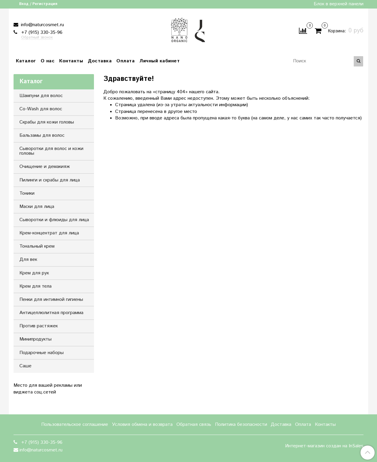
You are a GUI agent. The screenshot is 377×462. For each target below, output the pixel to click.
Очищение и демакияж (44, 166)
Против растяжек (38, 326)
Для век (28, 259)
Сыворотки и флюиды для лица (54, 219)
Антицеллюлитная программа (51, 312)
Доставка (100, 61)
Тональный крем (36, 246)
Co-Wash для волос (40, 109)
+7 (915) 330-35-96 (41, 32)
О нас (48, 61)
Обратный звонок (37, 38)
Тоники (26, 193)
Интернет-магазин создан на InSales (324, 446)
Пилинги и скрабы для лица (49, 180)
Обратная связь (193, 424)
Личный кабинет (159, 61)
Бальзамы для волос (42, 135)
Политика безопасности (241, 424)
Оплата (125, 61)
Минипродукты (35, 339)
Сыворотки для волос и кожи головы (51, 151)
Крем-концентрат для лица (49, 233)
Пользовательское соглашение (74, 424)
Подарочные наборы (41, 352)
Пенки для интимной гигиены (51, 299)
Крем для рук (34, 273)
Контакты (71, 61)
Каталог (26, 61)
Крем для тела (35, 286)
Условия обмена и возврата (142, 424)
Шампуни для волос (41, 95)
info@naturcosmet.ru (41, 24)
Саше (25, 366)
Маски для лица (36, 206)
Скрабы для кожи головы (46, 122)
